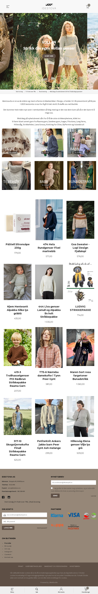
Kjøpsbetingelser (34, 567)
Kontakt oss (8, 558)
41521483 (12, 485)
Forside (7, 544)
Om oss (7, 549)
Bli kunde (7, 547)
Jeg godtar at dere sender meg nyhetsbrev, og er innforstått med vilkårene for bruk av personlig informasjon (73, 490)
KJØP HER (49, 56)
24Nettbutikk (53, 583)
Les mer (93, 496)
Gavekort (7, 555)
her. (79, 118)
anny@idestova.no (14, 489)
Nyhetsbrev (75, 567)
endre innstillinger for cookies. (57, 578)
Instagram (8, 552)
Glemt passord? (42, 529)
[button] (95, 51)
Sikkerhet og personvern (55, 567)
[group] (49, 51)
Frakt (20, 567)
